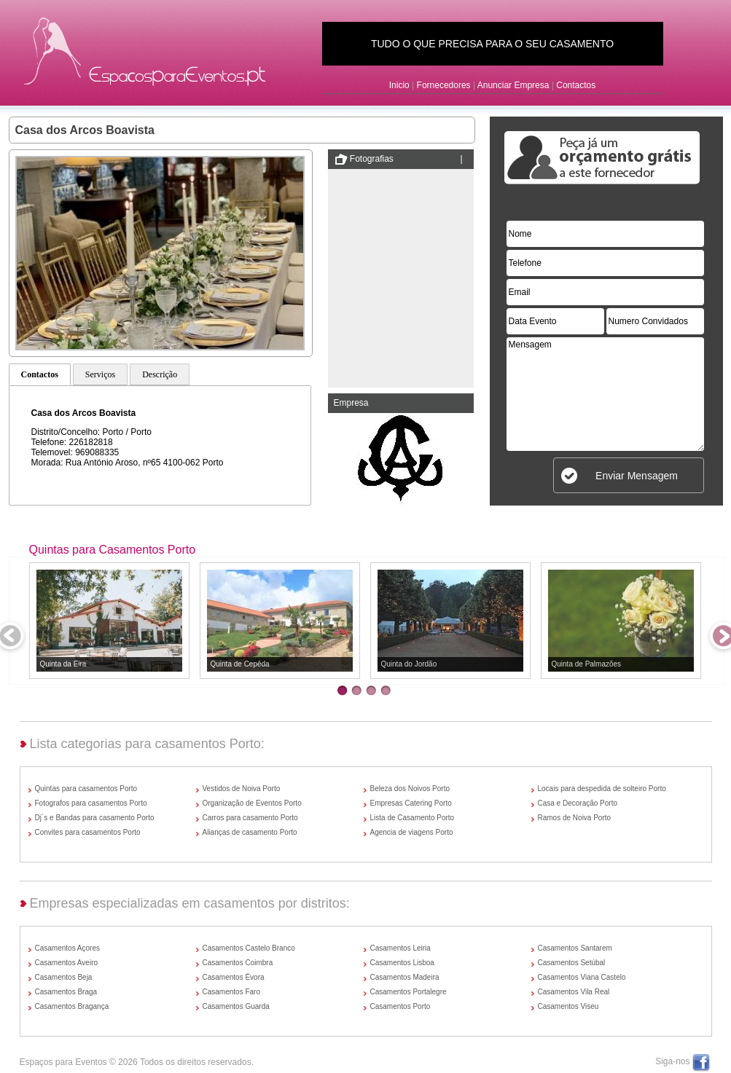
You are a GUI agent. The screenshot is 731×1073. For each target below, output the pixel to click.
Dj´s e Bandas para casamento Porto (95, 818)
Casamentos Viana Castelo (582, 977)
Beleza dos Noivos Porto (410, 789)
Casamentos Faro (231, 992)
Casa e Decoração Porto (578, 803)
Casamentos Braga (66, 992)
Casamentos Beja (64, 977)
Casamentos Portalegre (408, 992)
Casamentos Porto (400, 1006)
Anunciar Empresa (513, 85)
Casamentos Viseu (568, 1006)
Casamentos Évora (234, 977)
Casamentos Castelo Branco (249, 948)
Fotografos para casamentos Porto (91, 803)
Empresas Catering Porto (411, 803)
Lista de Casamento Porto (412, 818)
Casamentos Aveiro (66, 963)
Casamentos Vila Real (574, 992)
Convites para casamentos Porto (88, 832)
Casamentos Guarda (236, 1006)
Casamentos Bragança (72, 1006)
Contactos (575, 85)
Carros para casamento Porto (250, 818)
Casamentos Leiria (400, 948)
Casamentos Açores (68, 948)
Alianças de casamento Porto (250, 832)
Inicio (399, 85)
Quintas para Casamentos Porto (112, 549)
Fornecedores (444, 85)
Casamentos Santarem (575, 948)
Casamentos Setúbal (572, 963)
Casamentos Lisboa (402, 963)
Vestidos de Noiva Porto (242, 789)
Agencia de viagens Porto (411, 832)
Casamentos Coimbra (238, 963)
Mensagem (605, 394)
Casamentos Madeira (404, 977)
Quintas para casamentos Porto (86, 789)
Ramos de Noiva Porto (574, 818)
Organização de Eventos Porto (252, 803)
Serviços (100, 374)
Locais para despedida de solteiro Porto (602, 789)
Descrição (159, 374)
